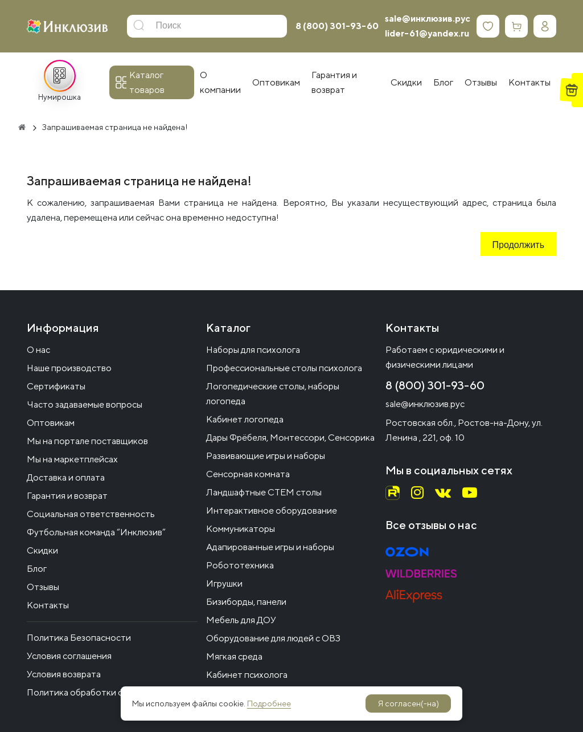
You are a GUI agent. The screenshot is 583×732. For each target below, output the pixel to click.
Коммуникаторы (240, 528)
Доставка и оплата (66, 477)
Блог (37, 568)
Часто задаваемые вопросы (84, 404)
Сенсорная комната (248, 474)
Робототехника (240, 565)
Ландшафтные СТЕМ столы (264, 492)
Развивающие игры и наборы (265, 455)
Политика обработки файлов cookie (102, 692)
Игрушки (224, 583)
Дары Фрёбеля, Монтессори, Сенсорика (290, 437)
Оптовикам (51, 422)
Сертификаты (56, 386)
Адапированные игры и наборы (270, 547)
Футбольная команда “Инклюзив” (96, 532)
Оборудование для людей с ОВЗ (273, 638)
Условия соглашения (69, 655)
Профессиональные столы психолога (284, 368)
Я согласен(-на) (408, 703)
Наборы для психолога (253, 349)
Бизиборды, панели (246, 601)
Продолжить (518, 245)
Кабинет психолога (247, 674)
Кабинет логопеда (245, 419)
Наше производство (69, 368)
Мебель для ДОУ (241, 620)
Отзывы (43, 586)
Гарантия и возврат (67, 495)
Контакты (48, 605)
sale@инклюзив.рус (427, 18)
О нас (38, 349)
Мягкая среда (234, 656)
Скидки (42, 550)
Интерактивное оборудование (271, 510)
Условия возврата (64, 674)
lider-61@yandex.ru (427, 33)
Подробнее (269, 703)
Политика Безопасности (79, 637)
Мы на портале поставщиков (87, 441)
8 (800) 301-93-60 (337, 26)
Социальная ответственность (91, 514)
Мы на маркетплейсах (72, 459)
